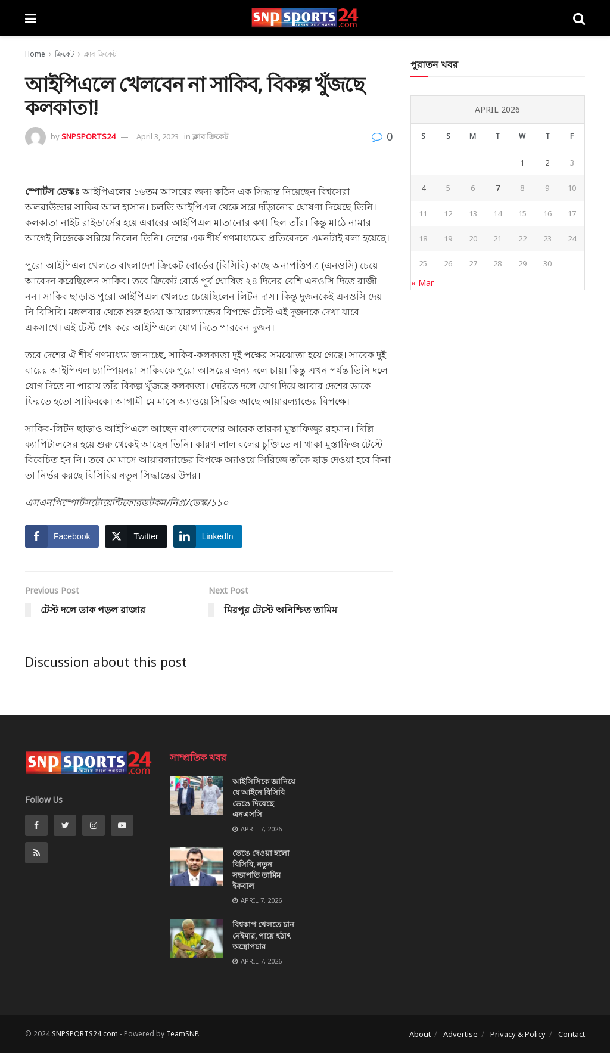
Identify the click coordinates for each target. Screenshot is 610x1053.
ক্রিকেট (64, 54)
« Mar (422, 282)
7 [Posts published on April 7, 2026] (498, 187)
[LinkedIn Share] (207, 536)
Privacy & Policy (518, 1034)
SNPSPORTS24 (88, 136)
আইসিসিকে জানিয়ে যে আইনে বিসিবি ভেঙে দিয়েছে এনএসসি (263, 797)
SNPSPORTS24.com (85, 1034)
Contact (571, 1034)
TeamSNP (182, 1034)
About (420, 1034)
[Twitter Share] (136, 536)
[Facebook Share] (62, 536)
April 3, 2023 (157, 136)
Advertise (460, 1034)
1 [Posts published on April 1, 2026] (522, 162)
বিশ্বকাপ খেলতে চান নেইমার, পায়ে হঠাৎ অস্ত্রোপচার (263, 935)
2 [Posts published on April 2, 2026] (547, 162)
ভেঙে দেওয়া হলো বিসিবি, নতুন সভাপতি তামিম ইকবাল (261, 869)
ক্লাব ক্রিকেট (100, 54)
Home (35, 54)
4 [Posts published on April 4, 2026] (423, 187)
